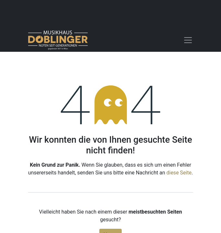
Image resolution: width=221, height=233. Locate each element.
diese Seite (179, 173)
